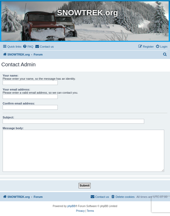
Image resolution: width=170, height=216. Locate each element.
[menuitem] (28, 46)
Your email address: (16, 89)
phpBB (71, 206)
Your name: (10, 75)
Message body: (13, 128)
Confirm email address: (19, 103)
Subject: (8, 117)
